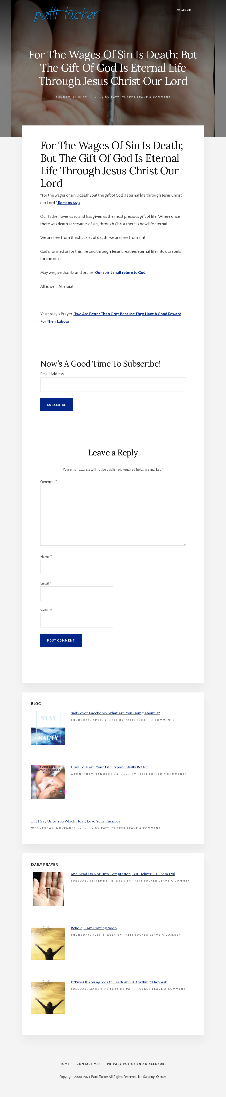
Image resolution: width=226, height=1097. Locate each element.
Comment (48, 481)
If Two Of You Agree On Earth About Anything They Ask (119, 982)
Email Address (52, 374)
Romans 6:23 (69, 202)
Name (46, 556)
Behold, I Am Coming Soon (94, 927)
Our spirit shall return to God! (121, 272)
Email (45, 583)
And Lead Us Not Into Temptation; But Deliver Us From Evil (123, 873)
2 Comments (163, 719)
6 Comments (175, 773)
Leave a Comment (154, 97)
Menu (186, 10)
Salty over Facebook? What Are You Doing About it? (115, 712)
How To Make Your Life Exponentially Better (109, 767)
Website (46, 610)
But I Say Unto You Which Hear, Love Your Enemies (75, 821)
